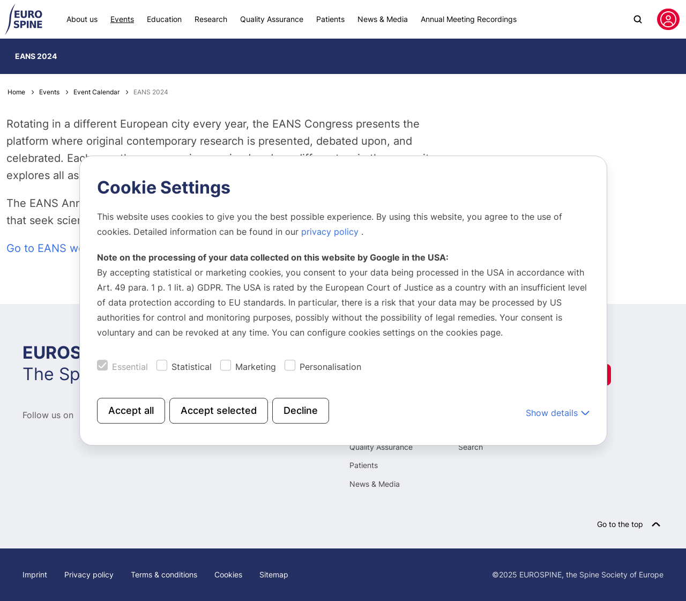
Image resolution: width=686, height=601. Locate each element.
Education (164, 19)
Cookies (228, 574)
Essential (130, 366)
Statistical (192, 366)
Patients (330, 19)
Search (470, 446)
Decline (301, 410)
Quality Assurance (271, 19)
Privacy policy (89, 574)
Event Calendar (96, 92)
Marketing (255, 366)
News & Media (382, 19)
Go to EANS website (57, 248)
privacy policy (331, 231)
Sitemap (273, 574)
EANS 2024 (36, 56)
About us (82, 19)
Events (122, 19)
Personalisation (330, 366)
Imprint (35, 574)
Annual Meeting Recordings (469, 19)
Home (16, 92)
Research (211, 19)
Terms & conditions (164, 574)
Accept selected (219, 410)
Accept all (131, 410)
